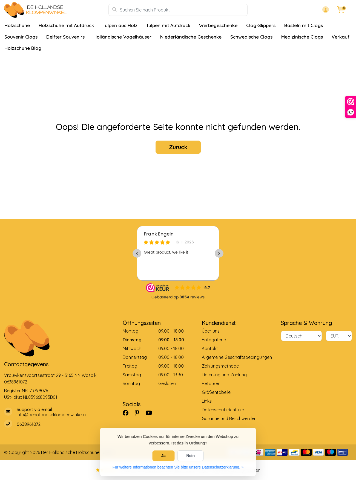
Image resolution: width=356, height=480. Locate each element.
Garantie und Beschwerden (229, 418)
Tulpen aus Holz (120, 25)
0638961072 (15, 382)
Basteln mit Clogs (303, 25)
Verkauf (340, 37)
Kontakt (210, 348)
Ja (163, 455)
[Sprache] (301, 336)
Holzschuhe (17, 25)
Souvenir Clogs (21, 37)
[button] (325, 9)
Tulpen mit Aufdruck (168, 25)
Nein (190, 455)
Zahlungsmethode (220, 366)
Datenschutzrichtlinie (223, 409)
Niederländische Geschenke (191, 37)
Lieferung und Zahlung (224, 374)
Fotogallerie (214, 339)
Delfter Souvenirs (65, 37)
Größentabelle (216, 392)
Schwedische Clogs (251, 37)
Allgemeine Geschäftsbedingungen (237, 357)
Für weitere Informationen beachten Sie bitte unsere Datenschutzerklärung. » (178, 467)
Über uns (211, 331)
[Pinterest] (139, 413)
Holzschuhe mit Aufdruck (66, 25)
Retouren (211, 383)
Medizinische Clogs (302, 37)
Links (207, 401)
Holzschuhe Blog (22, 48)
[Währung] (339, 336)
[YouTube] (150, 413)
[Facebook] (128, 413)
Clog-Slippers (260, 25)
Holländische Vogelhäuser (122, 37)
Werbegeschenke (218, 25)
